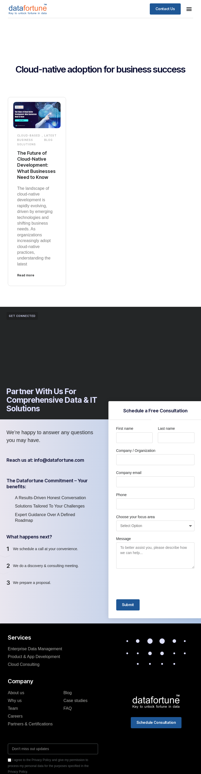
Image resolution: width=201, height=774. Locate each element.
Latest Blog (50, 137)
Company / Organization (135, 450)
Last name (166, 428)
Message (123, 539)
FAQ (67, 708)
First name (124, 428)
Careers (15, 716)
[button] (189, 9)
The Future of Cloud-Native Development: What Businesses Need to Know (36, 165)
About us (16, 693)
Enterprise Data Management (35, 649)
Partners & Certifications (30, 724)
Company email (128, 473)
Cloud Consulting (24, 664)
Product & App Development (34, 656)
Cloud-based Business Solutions (28, 140)
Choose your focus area (135, 517)
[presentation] (155, 584)
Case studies (75, 700)
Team (13, 708)
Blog (67, 693)
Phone (121, 495)
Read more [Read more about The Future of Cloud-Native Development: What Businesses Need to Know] (25, 275)
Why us (15, 700)
